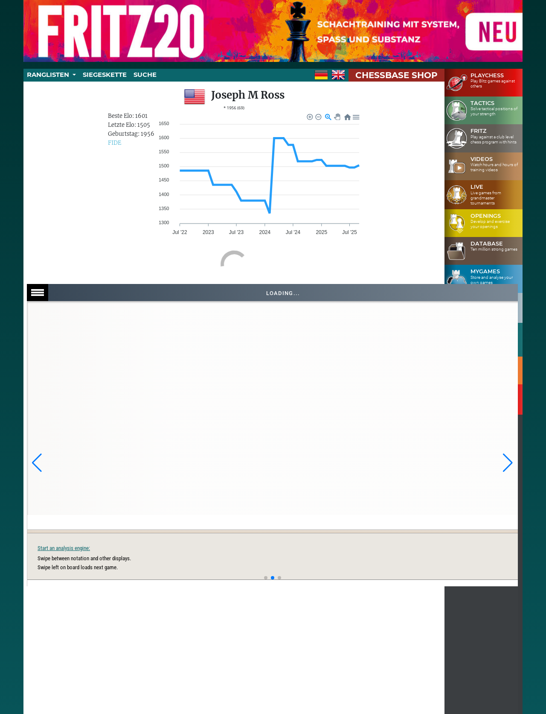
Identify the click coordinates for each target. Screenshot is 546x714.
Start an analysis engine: (325, 548)
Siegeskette (105, 75)
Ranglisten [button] (49, 75)
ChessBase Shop (396, 75)
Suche (145, 75)
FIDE (114, 142)
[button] (37, 463)
